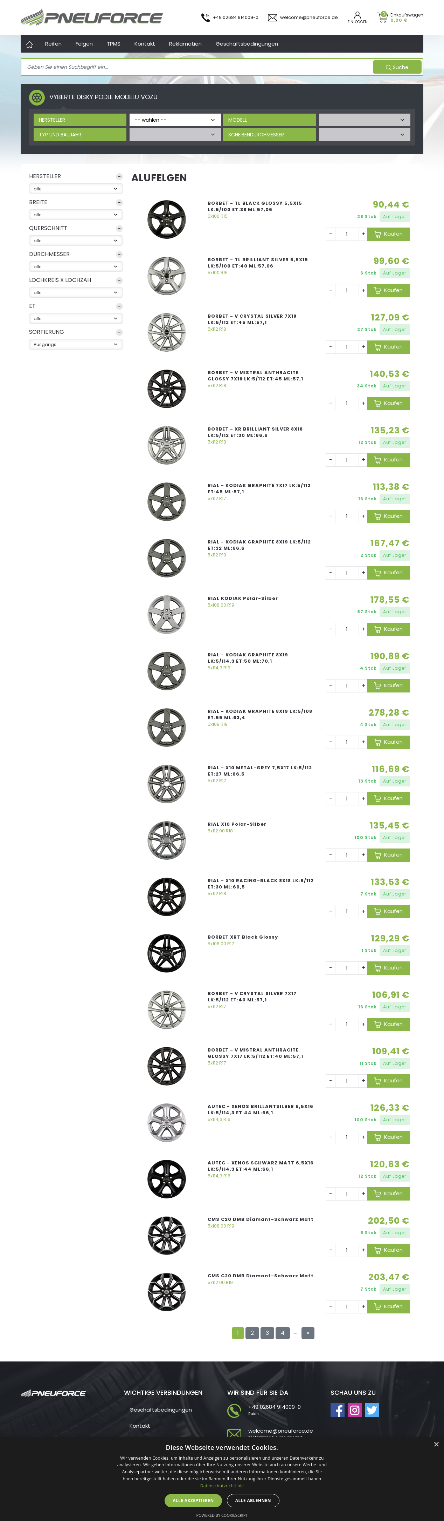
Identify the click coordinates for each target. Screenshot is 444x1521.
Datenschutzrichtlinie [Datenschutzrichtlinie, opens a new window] (222, 1486)
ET (32, 306)
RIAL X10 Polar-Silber (237, 824)
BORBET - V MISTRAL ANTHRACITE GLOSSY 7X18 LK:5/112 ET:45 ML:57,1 (255, 375)
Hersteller (52, 119)
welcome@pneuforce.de (280, 1430)
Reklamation (185, 43)
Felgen (84, 43)
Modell (237, 119)
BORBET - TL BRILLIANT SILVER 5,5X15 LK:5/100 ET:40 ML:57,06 (258, 262)
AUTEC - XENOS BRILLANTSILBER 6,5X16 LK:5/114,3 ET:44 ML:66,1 (260, 1109)
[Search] (198, 67)
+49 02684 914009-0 (274, 1407)
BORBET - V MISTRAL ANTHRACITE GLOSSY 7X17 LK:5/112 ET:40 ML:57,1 (255, 1053)
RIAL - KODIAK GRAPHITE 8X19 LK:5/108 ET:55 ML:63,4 (260, 714)
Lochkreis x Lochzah (60, 280)
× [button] (436, 1444)
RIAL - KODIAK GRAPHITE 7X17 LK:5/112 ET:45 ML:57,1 (259, 488)
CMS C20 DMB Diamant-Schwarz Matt (261, 1219)
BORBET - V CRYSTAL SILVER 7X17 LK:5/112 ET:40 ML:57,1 (252, 996)
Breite (38, 202)
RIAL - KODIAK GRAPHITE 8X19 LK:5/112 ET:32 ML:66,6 (259, 545)
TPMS (113, 43)
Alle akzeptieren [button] (193, 1500)
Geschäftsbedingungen (247, 43)
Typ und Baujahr (60, 134)
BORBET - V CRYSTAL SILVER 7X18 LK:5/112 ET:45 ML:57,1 (252, 319)
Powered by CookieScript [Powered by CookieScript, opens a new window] (222, 1515)
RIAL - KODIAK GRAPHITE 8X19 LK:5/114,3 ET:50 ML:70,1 (248, 657)
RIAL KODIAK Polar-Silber (243, 598)
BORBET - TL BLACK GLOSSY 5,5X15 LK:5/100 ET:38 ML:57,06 (255, 206)
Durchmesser (49, 254)
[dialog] (222, 1479)
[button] (76, 177)
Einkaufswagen (406, 17)
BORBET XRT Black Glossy (243, 937)
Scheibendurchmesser (256, 134)
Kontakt (144, 43)
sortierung (46, 332)
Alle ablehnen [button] (253, 1500)
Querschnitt (48, 228)
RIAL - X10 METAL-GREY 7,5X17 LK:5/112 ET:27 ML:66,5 (260, 770)
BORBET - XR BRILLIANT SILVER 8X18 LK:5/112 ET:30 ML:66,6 (255, 432)
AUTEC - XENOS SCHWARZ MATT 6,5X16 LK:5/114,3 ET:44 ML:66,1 (261, 1166)
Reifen (53, 43)
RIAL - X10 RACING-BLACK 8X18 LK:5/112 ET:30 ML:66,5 (261, 883)
